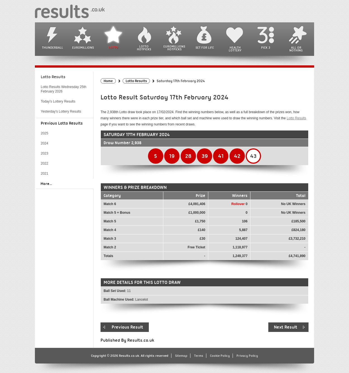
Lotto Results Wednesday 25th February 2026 (63, 89)
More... (46, 183)
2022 (44, 163)
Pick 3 (265, 47)
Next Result (285, 327)
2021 (44, 173)
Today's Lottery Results (58, 101)
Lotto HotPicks (144, 47)
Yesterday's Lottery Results (61, 111)
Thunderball (52, 47)
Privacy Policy (247, 356)
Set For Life (204, 47)
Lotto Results (296, 118)
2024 (44, 143)
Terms (198, 356)
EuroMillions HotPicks (174, 47)
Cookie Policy (220, 356)
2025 (44, 133)
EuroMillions (83, 47)
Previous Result (127, 327)
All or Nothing (296, 49)
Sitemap (181, 356)
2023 (44, 153)
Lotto (113, 47)
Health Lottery (235, 49)
